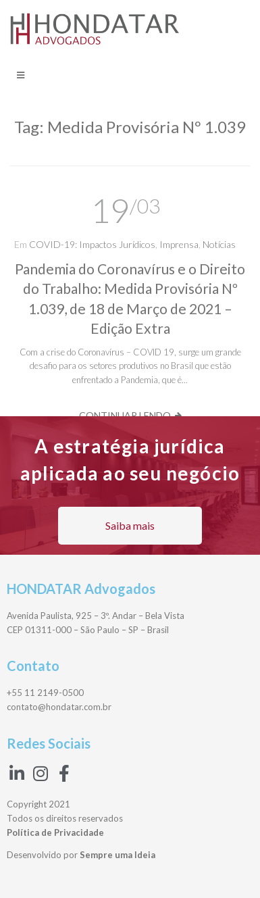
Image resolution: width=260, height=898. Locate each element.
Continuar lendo (125, 415)
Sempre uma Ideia (117, 854)
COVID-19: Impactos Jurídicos (92, 244)
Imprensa (179, 244)
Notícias (219, 244)
